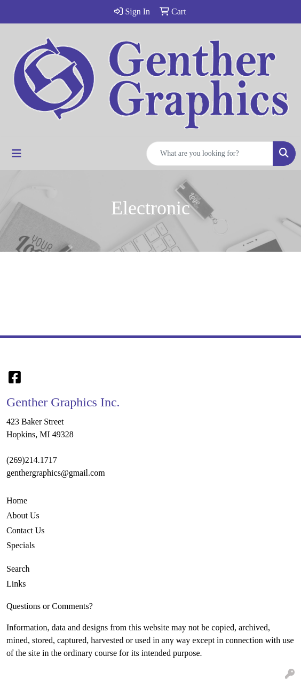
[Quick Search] (209, 153)
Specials (20, 545)
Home (16, 500)
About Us (22, 515)
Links (16, 583)
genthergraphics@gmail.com (55, 472)
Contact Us (25, 530)
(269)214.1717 (31, 459)
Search (18, 568)
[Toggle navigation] (16, 153)
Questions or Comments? (49, 606)
